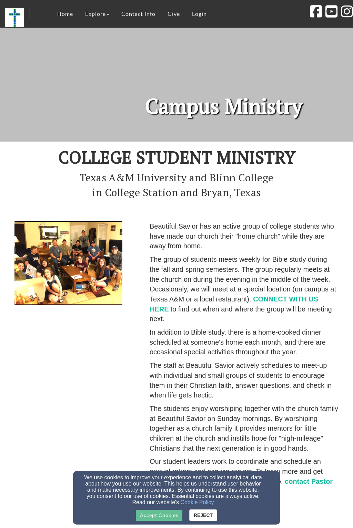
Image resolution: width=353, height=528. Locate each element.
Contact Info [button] (138, 14)
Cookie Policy (197, 502)
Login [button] (199, 14)
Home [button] (65, 14)
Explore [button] (97, 14)
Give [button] (174, 14)
